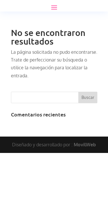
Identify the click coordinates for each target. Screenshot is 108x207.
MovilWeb (85, 144)
